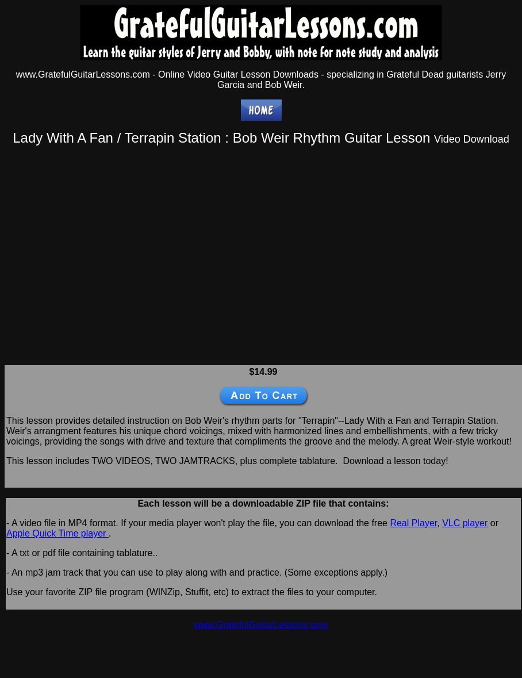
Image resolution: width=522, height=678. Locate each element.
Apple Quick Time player (57, 533)
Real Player (413, 523)
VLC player (465, 523)
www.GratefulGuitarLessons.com (261, 625)
